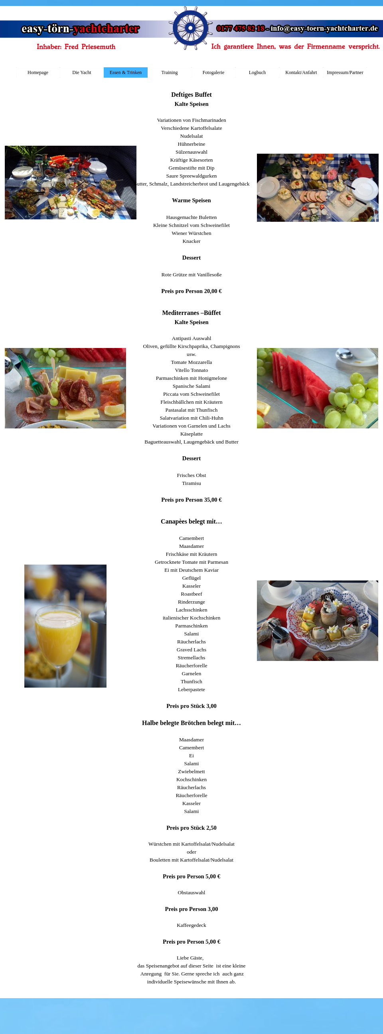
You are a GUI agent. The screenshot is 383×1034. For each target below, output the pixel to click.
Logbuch (257, 72)
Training (170, 72)
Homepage (38, 72)
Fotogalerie (214, 72)
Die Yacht (81, 72)
